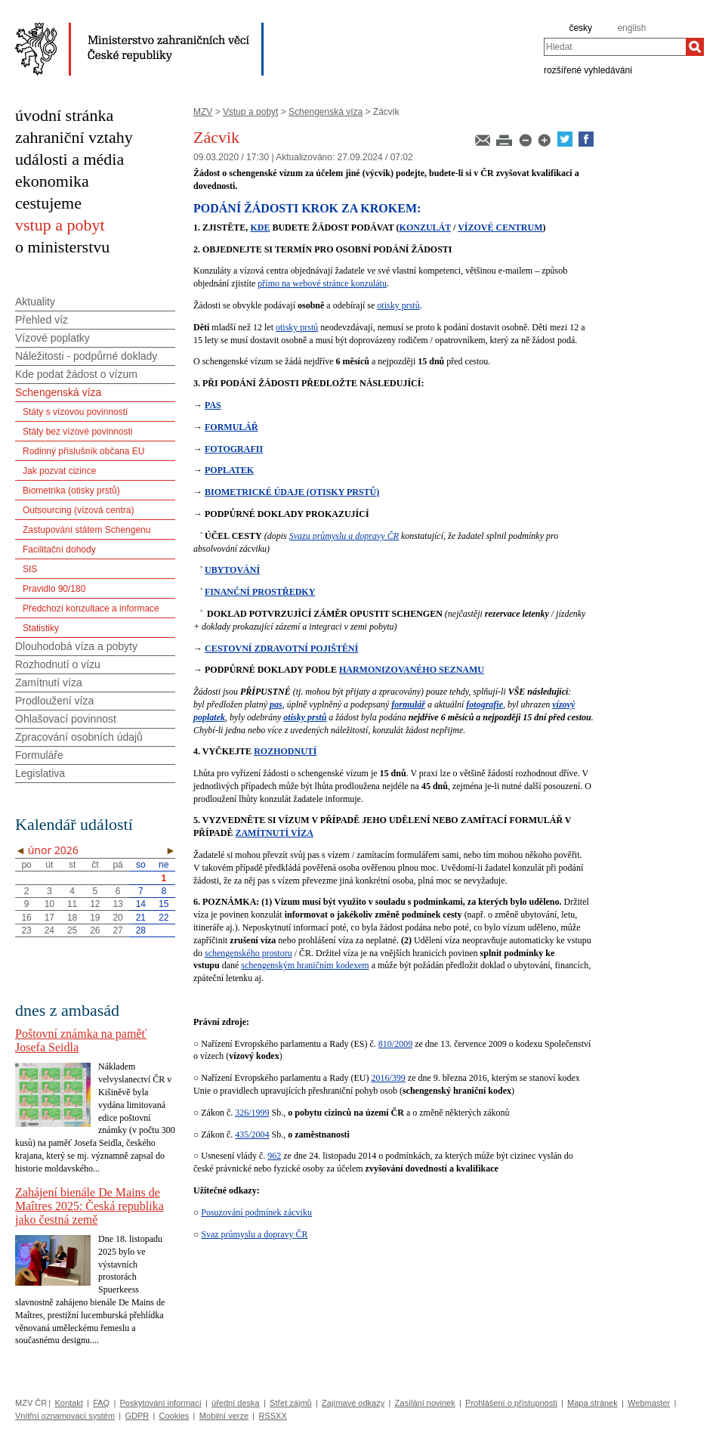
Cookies (174, 1415)
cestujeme (48, 202)
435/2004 (252, 1134)
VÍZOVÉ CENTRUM (500, 227)
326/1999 (252, 1112)
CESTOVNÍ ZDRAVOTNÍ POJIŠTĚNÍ (281, 648)
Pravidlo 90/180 (54, 589)
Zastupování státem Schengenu (86, 530)
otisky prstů (398, 305)
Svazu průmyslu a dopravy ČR (344, 536)
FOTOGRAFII (234, 449)
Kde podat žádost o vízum (76, 374)
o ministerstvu (62, 246)
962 (274, 1155)
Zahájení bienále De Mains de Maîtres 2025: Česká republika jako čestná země (89, 1206)
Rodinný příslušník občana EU (83, 451)
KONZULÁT (425, 227)
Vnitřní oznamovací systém (65, 1415)
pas (276, 704)
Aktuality (35, 302)
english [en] (631, 28)
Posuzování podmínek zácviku (256, 1212)
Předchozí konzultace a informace (91, 608)
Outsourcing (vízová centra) (78, 510)
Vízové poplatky (52, 338)
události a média (69, 159)
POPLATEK (229, 470)
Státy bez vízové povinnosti (77, 431)
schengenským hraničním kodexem (305, 965)
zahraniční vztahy (74, 137)
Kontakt (68, 1402)
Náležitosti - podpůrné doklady (86, 356)
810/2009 (395, 1044)
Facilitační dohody (59, 549)
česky (580, 28)
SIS (30, 569)
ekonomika (52, 181)
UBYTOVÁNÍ (232, 570)
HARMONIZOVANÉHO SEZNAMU (411, 669)
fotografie (484, 704)
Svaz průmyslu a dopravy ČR (254, 1234)
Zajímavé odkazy (353, 1402)
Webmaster (649, 1402)
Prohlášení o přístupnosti (511, 1402)
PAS (213, 405)
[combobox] (615, 47)
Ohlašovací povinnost (65, 719)
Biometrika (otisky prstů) (71, 490)
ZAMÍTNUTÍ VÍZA (274, 833)
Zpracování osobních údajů (79, 737)
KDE (260, 227)
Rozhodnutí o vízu (57, 664)
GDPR (137, 1415)
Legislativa (40, 773)
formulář (408, 704)
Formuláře (39, 755)
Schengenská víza (326, 112)
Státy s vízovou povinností (75, 412)
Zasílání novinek (425, 1402)
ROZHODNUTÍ (285, 751)
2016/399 (389, 1078)
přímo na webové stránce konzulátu (322, 283)
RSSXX (272, 1415)
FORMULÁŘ (231, 427)
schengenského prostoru (248, 953)
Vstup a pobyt (250, 112)
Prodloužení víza (54, 701)
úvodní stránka (64, 115)
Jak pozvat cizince (59, 471)
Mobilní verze (223, 1415)
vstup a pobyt (60, 224)
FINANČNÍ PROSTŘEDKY (260, 592)
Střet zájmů (291, 1402)
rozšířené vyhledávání (588, 69)
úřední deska (235, 1402)
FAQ (101, 1402)
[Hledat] (695, 47)
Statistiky (41, 628)
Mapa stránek (592, 1402)
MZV (202, 112)
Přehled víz (41, 320)
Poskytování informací (161, 1402)
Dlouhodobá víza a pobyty (76, 646)
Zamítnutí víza (48, 682)
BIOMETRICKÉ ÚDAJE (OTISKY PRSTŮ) (292, 492)
